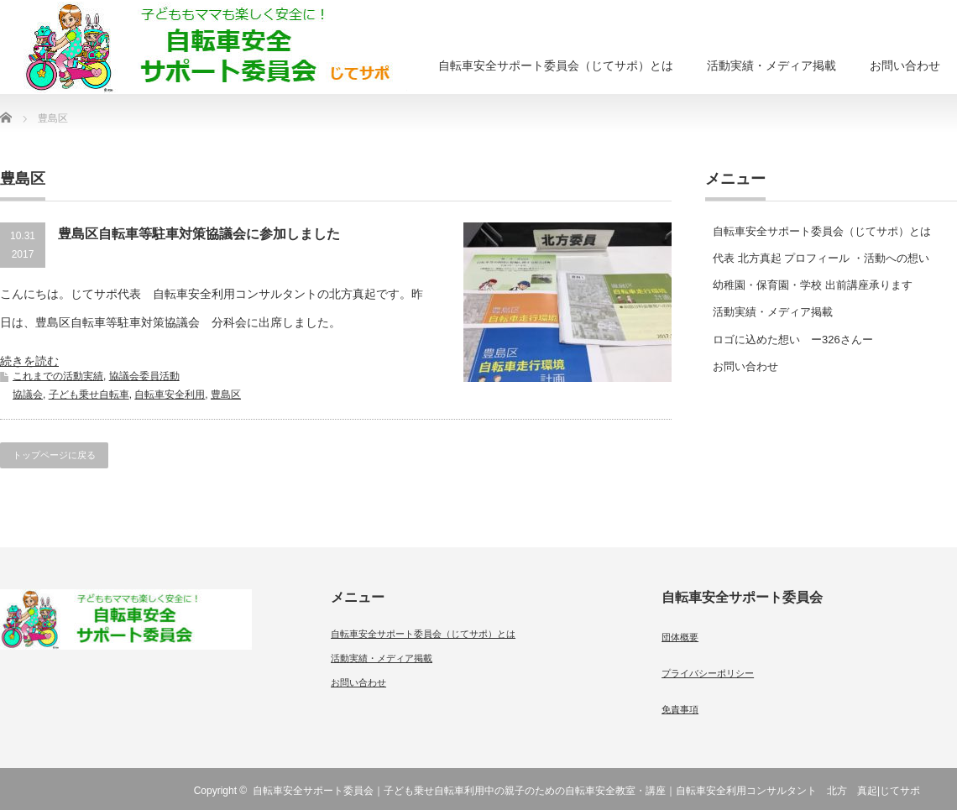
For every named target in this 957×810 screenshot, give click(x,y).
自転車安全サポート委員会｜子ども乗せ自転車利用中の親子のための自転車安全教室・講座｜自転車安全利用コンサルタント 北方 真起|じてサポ (586, 791)
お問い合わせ (905, 65)
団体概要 (680, 637)
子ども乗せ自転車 (89, 394)
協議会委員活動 (144, 376)
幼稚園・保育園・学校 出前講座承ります (813, 285)
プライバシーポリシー (708, 673)
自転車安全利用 (169, 394)
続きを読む (29, 361)
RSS (947, 791)
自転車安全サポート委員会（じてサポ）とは (555, 65)
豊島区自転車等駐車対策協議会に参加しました (199, 234)
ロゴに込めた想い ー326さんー (793, 339)
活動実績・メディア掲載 (771, 65)
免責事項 (680, 709)
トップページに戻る (54, 455)
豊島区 (226, 394)
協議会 (28, 394)
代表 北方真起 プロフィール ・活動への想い (821, 258)
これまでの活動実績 (58, 376)
